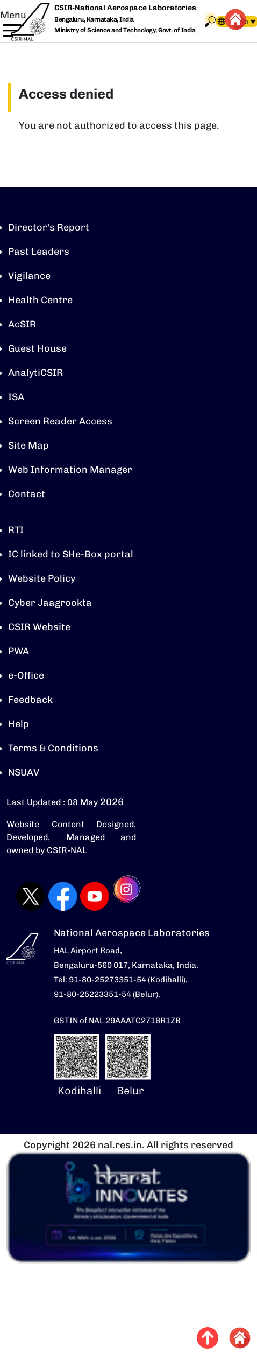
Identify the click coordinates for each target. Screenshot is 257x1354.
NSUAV (23, 772)
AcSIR (22, 324)
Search (210, 21)
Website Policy (41, 578)
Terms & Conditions (53, 748)
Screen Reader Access (60, 421)
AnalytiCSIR (35, 373)
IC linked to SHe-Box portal (70, 554)
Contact (26, 494)
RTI (16, 530)
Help (18, 724)
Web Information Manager (70, 470)
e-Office (26, 675)
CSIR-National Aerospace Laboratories (125, 7)
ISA (16, 397)
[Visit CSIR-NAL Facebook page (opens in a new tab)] (55, 896)
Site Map (28, 445)
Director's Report (48, 227)
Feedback (30, 700)
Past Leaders (38, 251)
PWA (18, 651)
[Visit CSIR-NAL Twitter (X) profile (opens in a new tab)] (22, 896)
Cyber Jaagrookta (50, 603)
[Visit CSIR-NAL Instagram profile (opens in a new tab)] (119, 896)
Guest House (37, 348)
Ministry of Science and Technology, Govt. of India (124, 30)
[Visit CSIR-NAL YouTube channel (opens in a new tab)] (86, 896)
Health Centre (40, 300)
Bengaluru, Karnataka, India (94, 19)
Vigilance (29, 276)
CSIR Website (39, 627)
